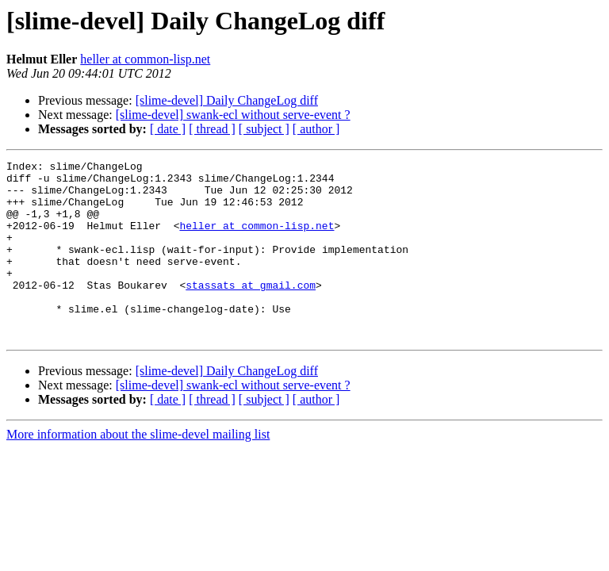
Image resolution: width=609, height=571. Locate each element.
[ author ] (316, 129)
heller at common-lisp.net (145, 59)
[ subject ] (264, 129)
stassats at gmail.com (251, 311)
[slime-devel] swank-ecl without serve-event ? (233, 114)
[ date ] (168, 129)
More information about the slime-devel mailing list (138, 470)
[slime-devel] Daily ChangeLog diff (227, 100)
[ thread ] (212, 129)
